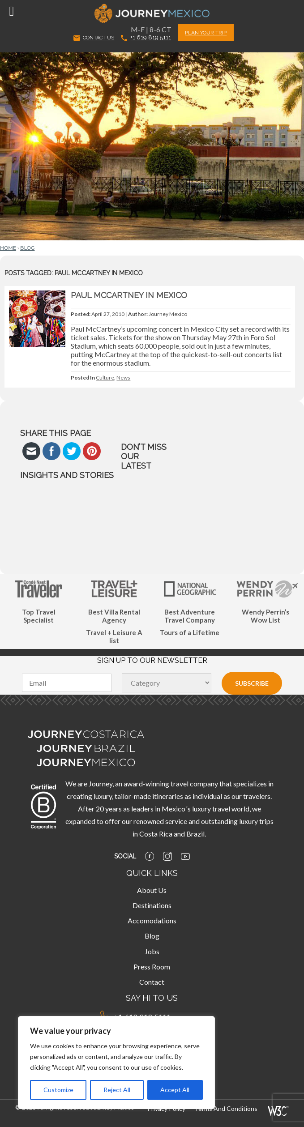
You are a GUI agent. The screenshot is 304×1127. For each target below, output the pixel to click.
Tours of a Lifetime (189, 632)
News (123, 377)
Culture (105, 377)
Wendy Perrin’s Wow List (265, 616)
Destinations (152, 905)
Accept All (174, 1089)
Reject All (116, 1089)
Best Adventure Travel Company (189, 616)
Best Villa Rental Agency (114, 616)
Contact (151, 982)
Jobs (152, 951)
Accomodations (152, 920)
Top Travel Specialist (39, 616)
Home (8, 248)
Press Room (151, 966)
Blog (27, 248)
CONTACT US (93, 38)
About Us (152, 890)
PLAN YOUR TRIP (206, 33)
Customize (58, 1089)
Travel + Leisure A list (114, 636)
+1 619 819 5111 (146, 37)
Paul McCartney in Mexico (129, 295)
